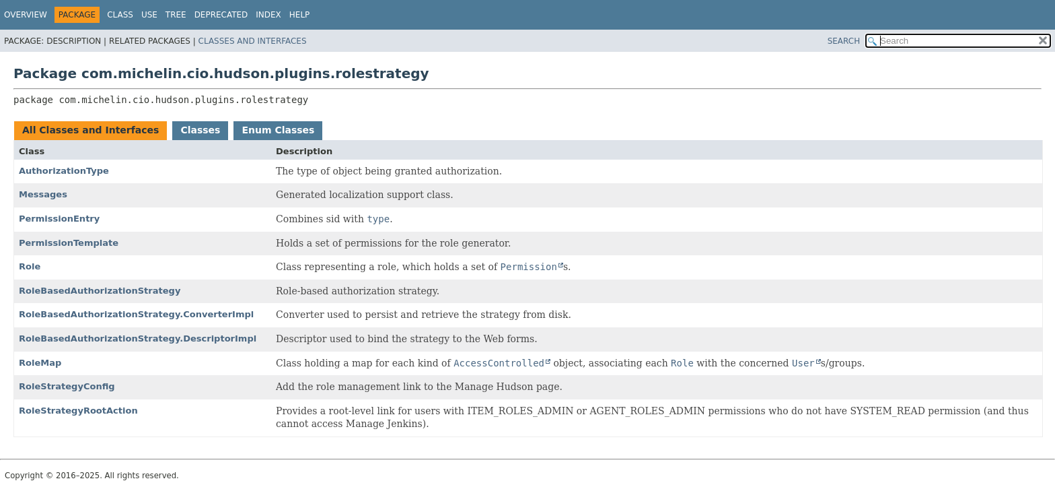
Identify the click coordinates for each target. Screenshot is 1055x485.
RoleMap (40, 363)
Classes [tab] (200, 130)
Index (268, 15)
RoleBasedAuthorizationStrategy (99, 291)
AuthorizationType (64, 171)
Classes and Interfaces (252, 41)
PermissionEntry (59, 219)
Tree (176, 15)
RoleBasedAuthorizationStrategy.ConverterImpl (136, 314)
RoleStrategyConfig (67, 386)
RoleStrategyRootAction (78, 411)
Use (149, 15)
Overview (25, 15)
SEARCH (844, 41)
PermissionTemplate (68, 243)
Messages (43, 194)
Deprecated (221, 15)
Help (299, 15)
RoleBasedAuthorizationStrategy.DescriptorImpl (137, 338)
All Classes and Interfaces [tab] (90, 130)
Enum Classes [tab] (278, 130)
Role (29, 266)
